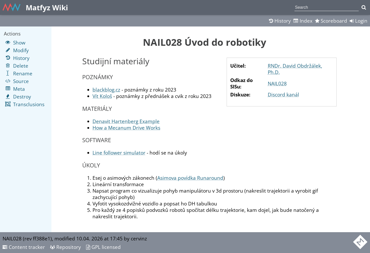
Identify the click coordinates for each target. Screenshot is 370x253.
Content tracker (24, 247)
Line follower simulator (118, 152)
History (280, 20)
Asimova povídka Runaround (190, 178)
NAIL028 (277, 83)
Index (302, 20)
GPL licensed (103, 247)
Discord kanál (283, 94)
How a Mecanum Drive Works (126, 127)
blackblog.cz (106, 89)
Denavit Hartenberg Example (126, 121)
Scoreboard (331, 20)
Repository (65, 247)
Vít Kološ (102, 96)
